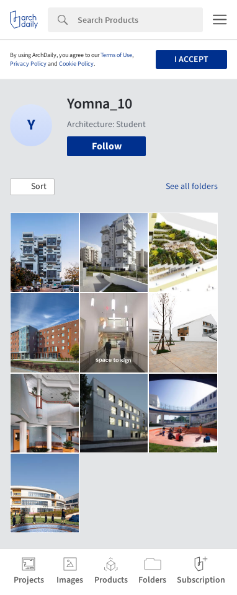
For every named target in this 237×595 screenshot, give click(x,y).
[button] (32, 187)
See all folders (192, 186)
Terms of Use (116, 55)
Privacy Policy (28, 64)
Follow (107, 146)
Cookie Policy (76, 64)
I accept (191, 59)
